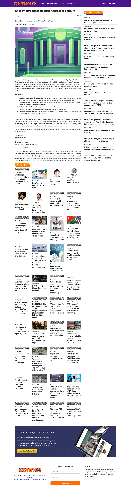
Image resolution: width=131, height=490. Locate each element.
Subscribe (65, 483)
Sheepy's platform (74, 82)
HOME (42, 3)
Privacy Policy (24, 479)
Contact (43, 479)
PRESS (62, 3)
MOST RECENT (52, 3)
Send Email (22, 140)
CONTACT (70, 3)
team (24, 132)
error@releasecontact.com (44, 156)
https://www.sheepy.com (29, 144)
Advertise (35, 479)
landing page (76, 130)
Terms (16, 479)
